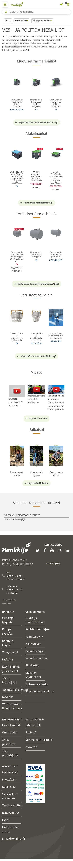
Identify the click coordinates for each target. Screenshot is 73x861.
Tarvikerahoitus (12, 805)
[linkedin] (68, 550)
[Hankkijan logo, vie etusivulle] (18, 4)
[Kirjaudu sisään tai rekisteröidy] (61, 4)
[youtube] (52, 550)
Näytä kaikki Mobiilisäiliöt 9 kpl (36, 202)
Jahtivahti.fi (33, 725)
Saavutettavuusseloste (40, 691)
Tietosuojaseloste (36, 684)
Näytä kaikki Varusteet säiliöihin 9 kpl (36, 356)
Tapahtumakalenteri (15, 690)
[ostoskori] (68, 4)
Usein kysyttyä (11, 725)
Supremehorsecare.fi (39, 740)
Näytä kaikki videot (36, 418)
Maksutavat (33, 644)
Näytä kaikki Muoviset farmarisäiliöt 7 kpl (36, 122)
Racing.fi (31, 732)
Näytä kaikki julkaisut (36, 483)
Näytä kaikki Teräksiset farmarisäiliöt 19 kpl (36, 284)
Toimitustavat (34, 636)
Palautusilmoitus (36, 658)
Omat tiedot (9, 732)
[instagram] (60, 550)
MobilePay (8, 787)
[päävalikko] (5, 4)
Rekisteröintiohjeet (38, 629)
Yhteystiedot (10, 652)
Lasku (5, 820)
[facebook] (45, 550)
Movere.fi (32, 747)
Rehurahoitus (10, 813)
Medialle (7, 697)
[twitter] (38, 550)
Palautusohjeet (35, 651)
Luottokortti (9, 779)
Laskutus (7, 659)
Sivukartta (32, 665)
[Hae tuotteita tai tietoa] (36, 11)
